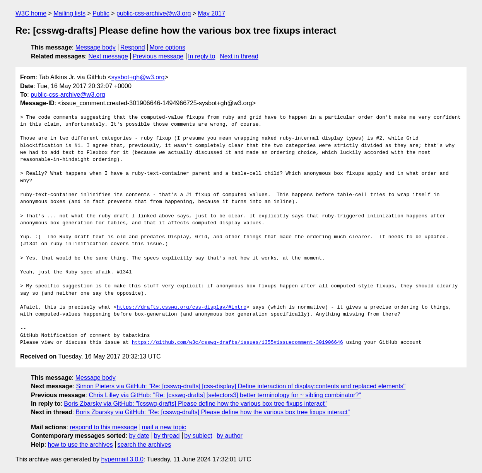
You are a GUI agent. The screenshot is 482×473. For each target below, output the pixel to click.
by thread (167, 435)
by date (139, 435)
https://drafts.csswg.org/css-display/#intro (181, 307)
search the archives (144, 444)
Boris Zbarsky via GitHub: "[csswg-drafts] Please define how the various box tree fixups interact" (195, 403)
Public (100, 13)
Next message (108, 56)
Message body (95, 47)
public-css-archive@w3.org (153, 13)
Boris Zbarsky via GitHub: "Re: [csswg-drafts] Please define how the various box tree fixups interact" (213, 412)
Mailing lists (69, 13)
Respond (132, 47)
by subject (198, 435)
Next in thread (239, 56)
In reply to (201, 56)
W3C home (30, 13)
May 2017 (211, 13)
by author (230, 435)
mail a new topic (164, 427)
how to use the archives (80, 444)
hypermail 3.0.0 (122, 459)
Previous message (158, 56)
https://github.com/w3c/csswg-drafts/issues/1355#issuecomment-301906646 (237, 342)
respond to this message (103, 427)
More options (168, 47)
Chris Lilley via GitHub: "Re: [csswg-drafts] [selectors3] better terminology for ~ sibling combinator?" (225, 395)
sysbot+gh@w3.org (138, 77)
